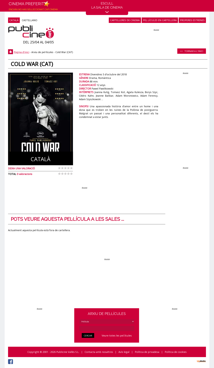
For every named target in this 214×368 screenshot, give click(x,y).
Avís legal (123, 352)
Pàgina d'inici (21, 52)
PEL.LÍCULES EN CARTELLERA (160, 20)
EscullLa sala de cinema (107, 7)
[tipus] (106, 321)
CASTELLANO (29, 20)
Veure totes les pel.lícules (117, 335)
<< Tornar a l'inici (191, 51)
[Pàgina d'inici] (31, 32)
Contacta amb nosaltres (99, 352)
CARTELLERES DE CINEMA (125, 20)
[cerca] (106, 328)
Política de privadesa (147, 352)
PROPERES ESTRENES (192, 20)
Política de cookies (176, 352)
